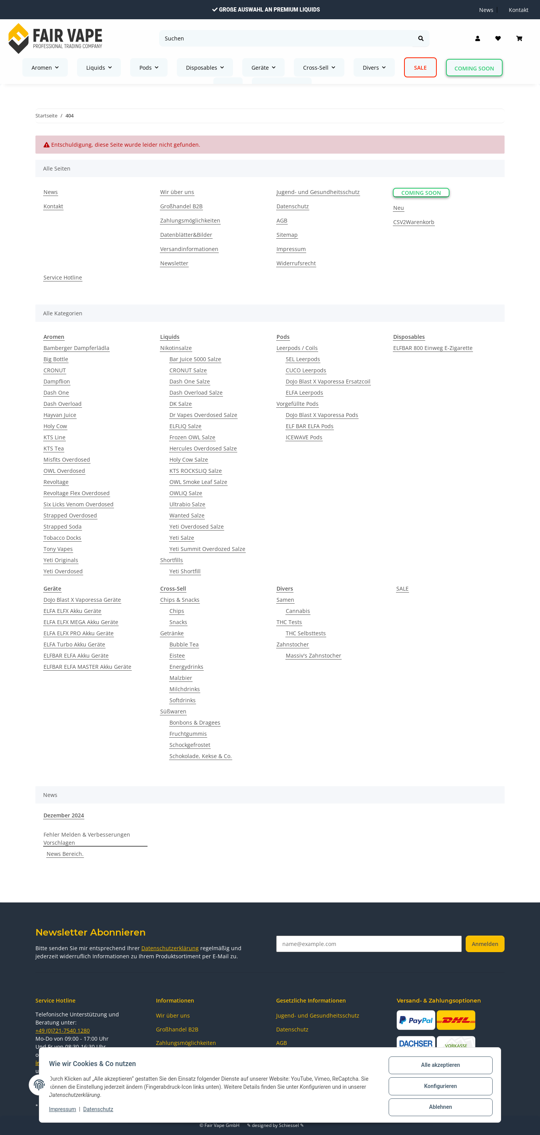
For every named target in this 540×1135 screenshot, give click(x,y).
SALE (402, 588)
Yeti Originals (61, 560)
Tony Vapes (58, 548)
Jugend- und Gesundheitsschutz (318, 192)
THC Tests (289, 622)
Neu (398, 207)
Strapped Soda (63, 526)
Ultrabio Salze (187, 504)
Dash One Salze (189, 381)
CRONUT (55, 370)
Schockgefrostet (189, 744)
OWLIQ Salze (185, 493)
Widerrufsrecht (296, 263)
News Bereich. (65, 853)
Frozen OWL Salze (192, 437)
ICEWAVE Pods (304, 437)
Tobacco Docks (62, 537)
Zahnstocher (293, 644)
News (51, 192)
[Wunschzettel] (498, 38)
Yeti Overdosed (63, 571)
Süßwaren (173, 711)
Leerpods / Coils (297, 348)
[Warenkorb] (519, 38)
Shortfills (171, 560)
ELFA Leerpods (304, 392)
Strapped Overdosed (70, 515)
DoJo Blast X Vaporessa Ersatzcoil (328, 381)
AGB (282, 220)
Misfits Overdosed (67, 459)
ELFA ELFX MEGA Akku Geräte (81, 622)
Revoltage (56, 481)
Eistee (177, 655)
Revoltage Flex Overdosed (77, 493)
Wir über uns (177, 192)
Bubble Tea (184, 644)
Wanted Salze (187, 515)
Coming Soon (474, 68)
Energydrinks (186, 666)
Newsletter (174, 263)
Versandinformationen (189, 249)
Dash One (56, 392)
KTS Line (54, 437)
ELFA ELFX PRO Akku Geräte (79, 633)
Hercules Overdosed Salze (203, 448)
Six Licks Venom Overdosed (79, 504)
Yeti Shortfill (185, 571)
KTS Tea (54, 448)
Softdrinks (182, 700)
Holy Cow (55, 426)
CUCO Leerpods (306, 370)
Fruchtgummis (188, 733)
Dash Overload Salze (196, 392)
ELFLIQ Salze (185, 426)
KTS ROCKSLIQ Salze (195, 470)
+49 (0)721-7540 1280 (62, 1030)
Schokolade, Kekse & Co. (200, 756)
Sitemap (287, 234)
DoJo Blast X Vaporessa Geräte (82, 599)
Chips (176, 610)
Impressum (65, 1111)
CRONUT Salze (188, 370)
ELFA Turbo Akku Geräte (74, 644)
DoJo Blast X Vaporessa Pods (322, 415)
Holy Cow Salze (188, 459)
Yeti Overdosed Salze (196, 526)
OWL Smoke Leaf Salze (198, 481)
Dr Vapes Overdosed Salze (203, 415)
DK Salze (180, 403)
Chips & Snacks (180, 599)
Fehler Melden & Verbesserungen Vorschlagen (87, 838)
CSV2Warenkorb (413, 222)
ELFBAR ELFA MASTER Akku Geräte (87, 666)
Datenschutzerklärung (170, 948)
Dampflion (57, 381)
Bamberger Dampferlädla (76, 348)
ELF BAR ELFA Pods (310, 426)
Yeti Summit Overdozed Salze (207, 548)
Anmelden (485, 944)
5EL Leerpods (303, 359)
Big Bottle (56, 359)
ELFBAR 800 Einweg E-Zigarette (433, 348)
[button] (477, 38)
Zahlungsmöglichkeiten (190, 220)
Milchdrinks (184, 689)
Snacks (178, 622)
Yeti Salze (181, 537)
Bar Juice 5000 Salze (195, 359)
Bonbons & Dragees (194, 722)
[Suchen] (286, 38)
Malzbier (180, 677)
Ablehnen (437, 1108)
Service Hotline (63, 277)
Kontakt (53, 206)
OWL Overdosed (64, 470)
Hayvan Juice (60, 415)
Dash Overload (63, 403)
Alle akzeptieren (437, 1068)
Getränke (172, 633)
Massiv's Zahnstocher (313, 655)
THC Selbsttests (306, 633)
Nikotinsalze (176, 348)
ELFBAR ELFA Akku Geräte (76, 655)
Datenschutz (101, 1111)
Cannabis (298, 610)
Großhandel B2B (181, 206)
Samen (285, 599)
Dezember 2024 (64, 815)
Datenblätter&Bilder (186, 234)
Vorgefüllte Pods (298, 403)
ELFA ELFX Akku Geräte (72, 610)
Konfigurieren (437, 1088)
